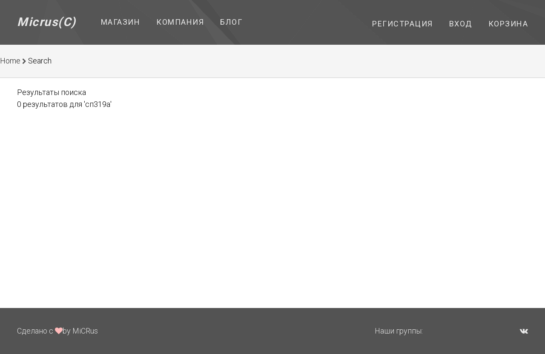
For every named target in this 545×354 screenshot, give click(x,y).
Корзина (508, 23)
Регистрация (402, 23)
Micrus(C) (46, 22)
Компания (180, 21)
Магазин (121, 21)
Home (10, 60)
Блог (231, 21)
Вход (460, 23)
